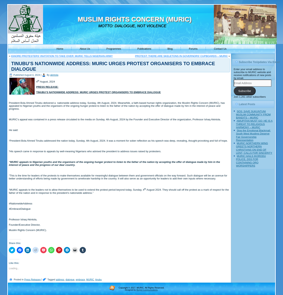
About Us (85, 48)
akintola (54, 75)
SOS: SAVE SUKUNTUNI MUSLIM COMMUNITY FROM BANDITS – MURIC (253, 114)
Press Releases (32, 279)
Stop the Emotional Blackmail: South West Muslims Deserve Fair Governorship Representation (253, 135)
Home (59, 48)
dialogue (69, 279)
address (60, 279)
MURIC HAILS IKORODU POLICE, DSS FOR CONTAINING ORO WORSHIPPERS (251, 161)
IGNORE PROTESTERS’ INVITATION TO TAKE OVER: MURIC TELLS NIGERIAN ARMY (62, 56)
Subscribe (244, 91)
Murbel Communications (147, 290)
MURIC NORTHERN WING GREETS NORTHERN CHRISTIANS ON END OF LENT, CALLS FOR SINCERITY (254, 148)
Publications (144, 48)
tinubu (98, 279)
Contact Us (220, 48)
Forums (193, 48)
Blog (170, 48)
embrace (80, 279)
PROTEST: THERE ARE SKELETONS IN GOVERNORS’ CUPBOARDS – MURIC (181, 56)
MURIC (90, 279)
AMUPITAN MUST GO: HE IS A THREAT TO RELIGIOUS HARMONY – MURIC (254, 124)
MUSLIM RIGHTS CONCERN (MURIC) (134, 19)
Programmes (114, 48)
